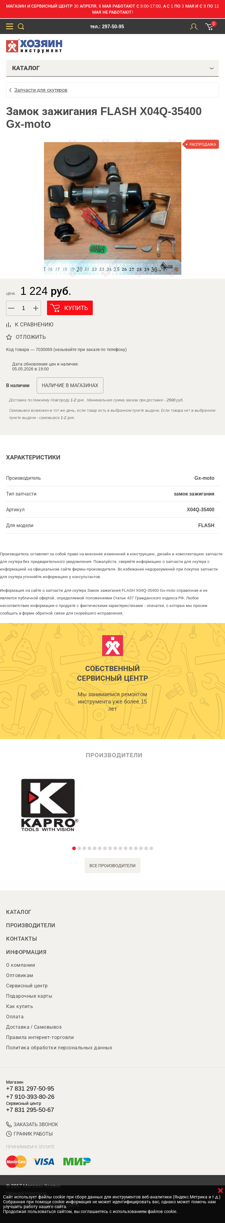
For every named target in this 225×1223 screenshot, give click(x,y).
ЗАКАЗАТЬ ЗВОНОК (32, 1124)
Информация (26, 952)
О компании (20, 965)
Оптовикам (19, 975)
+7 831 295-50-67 (30, 1109)
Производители (30, 925)
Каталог (19, 912)
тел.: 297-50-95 (107, 26)
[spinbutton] (23, 308)
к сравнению (34, 325)
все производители (112, 865)
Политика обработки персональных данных (59, 1047)
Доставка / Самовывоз (34, 1027)
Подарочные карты (29, 996)
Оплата (15, 1016)
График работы (29, 1134)
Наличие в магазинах (70, 385)
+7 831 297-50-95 (30, 1088)
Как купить (19, 1006)
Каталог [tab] (113, 68)
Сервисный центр (27, 985)
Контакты (21, 939)
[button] (36, 308)
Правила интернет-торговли (40, 1037)
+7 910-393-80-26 (30, 1096)
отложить (31, 337)
